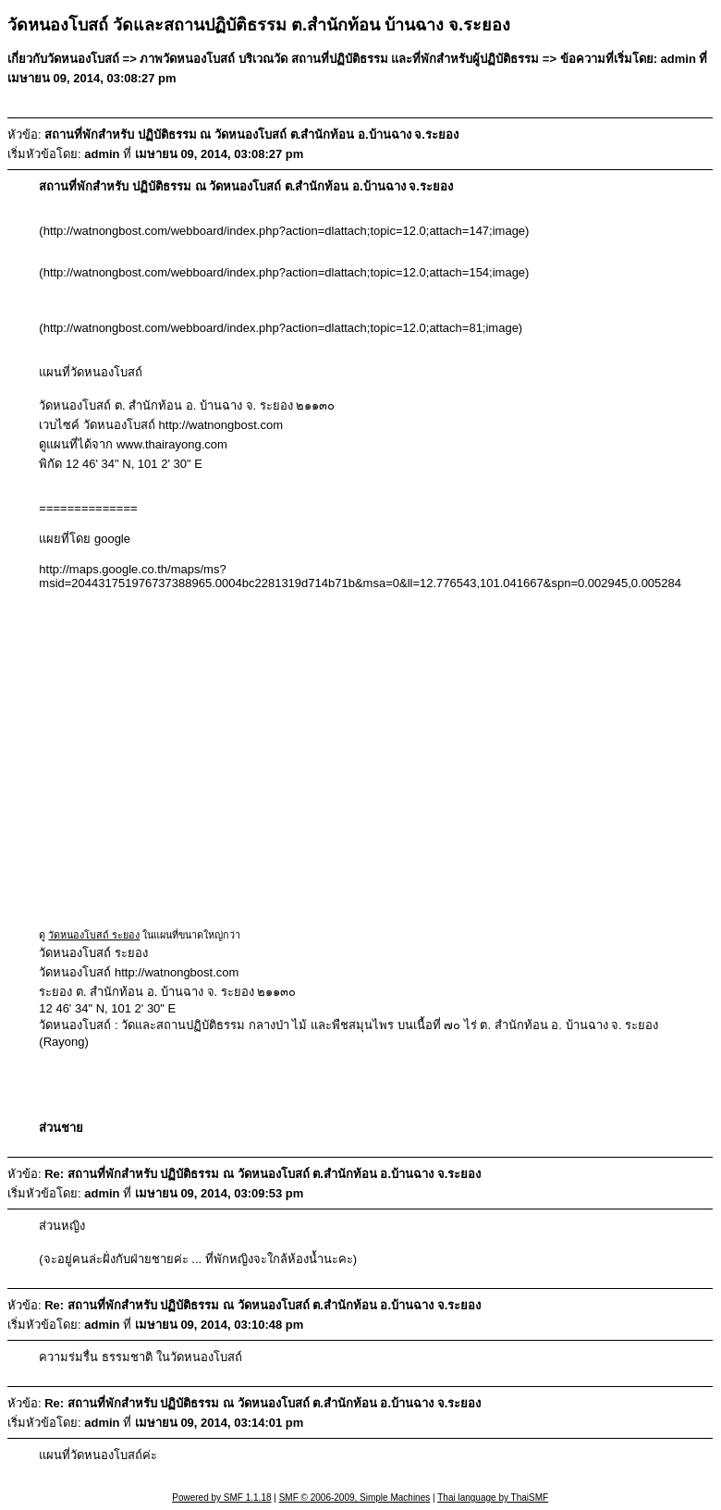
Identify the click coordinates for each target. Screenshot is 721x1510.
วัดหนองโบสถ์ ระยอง (94, 934)
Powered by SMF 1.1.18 (221, 1497)
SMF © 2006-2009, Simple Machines (355, 1497)
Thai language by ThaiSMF (492, 1497)
